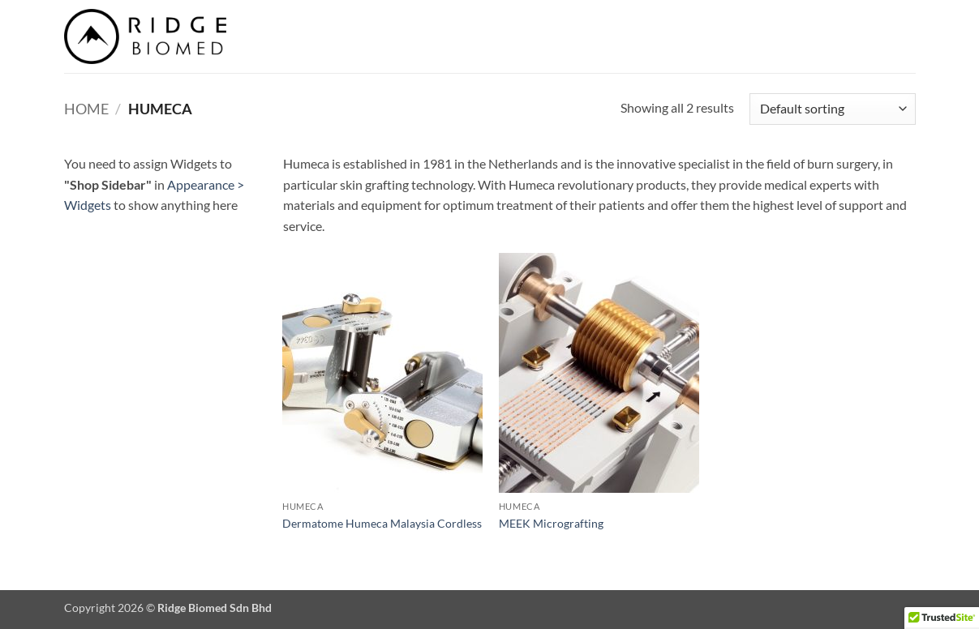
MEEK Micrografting (551, 523)
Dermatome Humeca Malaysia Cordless (382, 523)
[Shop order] (832, 109)
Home (86, 109)
